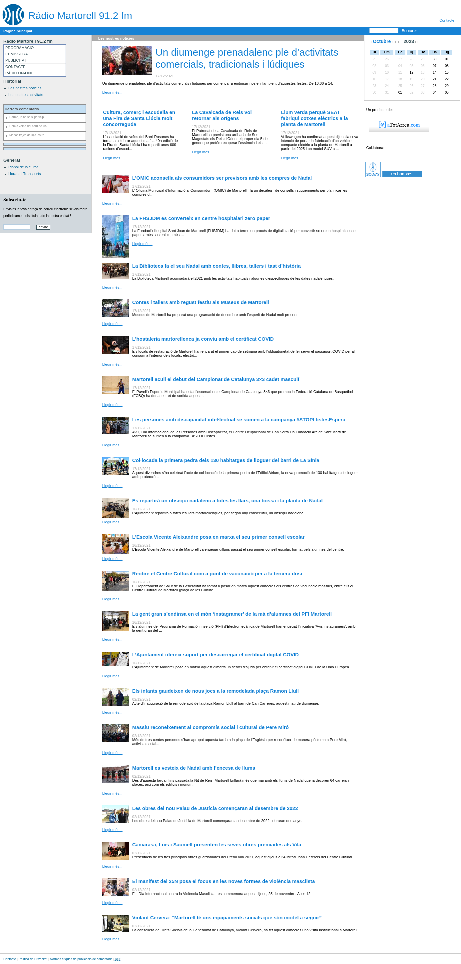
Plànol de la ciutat (23, 167)
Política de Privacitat (33, 959)
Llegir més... (112, 92)
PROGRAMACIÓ (19, 48)
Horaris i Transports (24, 174)
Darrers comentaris (22, 109)
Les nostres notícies (25, 88)
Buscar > (410, 31)
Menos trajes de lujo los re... (28, 135)
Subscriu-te (14, 199)
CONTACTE (15, 67)
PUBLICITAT (15, 60)
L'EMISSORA (16, 54)
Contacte (446, 20)
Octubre (382, 41)
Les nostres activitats (25, 95)
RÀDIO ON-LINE (19, 73)
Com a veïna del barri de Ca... (29, 126)
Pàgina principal (17, 31)
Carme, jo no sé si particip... (27, 117)
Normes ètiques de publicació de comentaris (81, 959)
